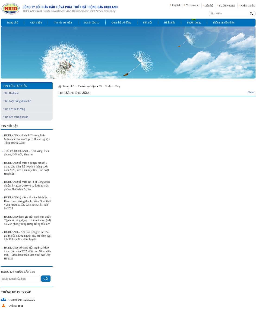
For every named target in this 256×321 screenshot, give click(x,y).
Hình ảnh (169, 22)
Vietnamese (192, 5)
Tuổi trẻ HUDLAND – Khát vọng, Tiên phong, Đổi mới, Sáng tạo (26, 152)
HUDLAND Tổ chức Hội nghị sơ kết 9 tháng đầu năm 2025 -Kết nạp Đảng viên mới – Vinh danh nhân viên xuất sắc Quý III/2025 (27, 253)
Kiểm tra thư (247, 5)
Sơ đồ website (227, 5)
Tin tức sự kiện (63, 22)
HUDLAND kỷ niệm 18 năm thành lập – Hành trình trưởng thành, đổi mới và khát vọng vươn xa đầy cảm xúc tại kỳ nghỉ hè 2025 (27, 203)
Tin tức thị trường (15, 109)
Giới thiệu (36, 22)
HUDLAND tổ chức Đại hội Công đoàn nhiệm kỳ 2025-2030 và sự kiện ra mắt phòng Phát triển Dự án (27, 185)
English (176, 5)
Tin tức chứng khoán (16, 116)
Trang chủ (12, 22)
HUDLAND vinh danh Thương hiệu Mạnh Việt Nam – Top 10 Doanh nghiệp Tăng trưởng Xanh (27, 139)
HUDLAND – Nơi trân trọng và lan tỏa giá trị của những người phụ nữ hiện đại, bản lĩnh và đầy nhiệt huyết (27, 235)
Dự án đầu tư (91, 22)
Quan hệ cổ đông (121, 22)
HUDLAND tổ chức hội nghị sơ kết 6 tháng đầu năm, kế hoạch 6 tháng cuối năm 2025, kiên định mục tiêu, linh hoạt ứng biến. (26, 168)
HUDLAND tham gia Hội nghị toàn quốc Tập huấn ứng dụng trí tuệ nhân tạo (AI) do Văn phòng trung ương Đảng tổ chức (27, 220)
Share (251, 92)
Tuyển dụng (194, 22)
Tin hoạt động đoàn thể (18, 101)
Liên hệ (209, 5)
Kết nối (147, 22)
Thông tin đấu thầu (223, 22)
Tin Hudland (12, 93)
